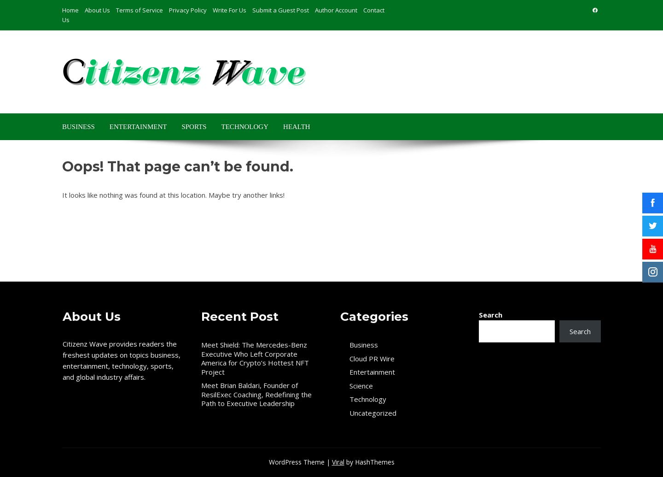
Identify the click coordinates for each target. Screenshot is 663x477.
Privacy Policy (188, 10)
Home (70, 10)
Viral (338, 462)
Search (490, 314)
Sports (193, 126)
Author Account (336, 10)
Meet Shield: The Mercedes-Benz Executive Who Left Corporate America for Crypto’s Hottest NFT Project (255, 358)
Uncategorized (372, 413)
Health (296, 126)
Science (361, 386)
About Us (97, 10)
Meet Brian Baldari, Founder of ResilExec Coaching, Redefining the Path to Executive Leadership (256, 394)
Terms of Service (139, 10)
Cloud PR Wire (372, 358)
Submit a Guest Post (280, 10)
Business (78, 126)
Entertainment (138, 126)
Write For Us (229, 10)
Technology (245, 126)
